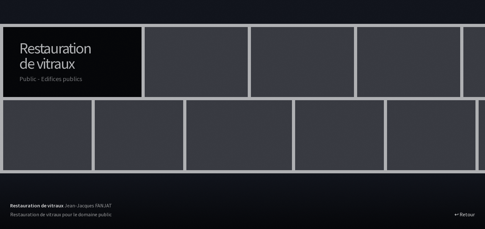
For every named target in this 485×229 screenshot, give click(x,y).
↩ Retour (464, 214)
